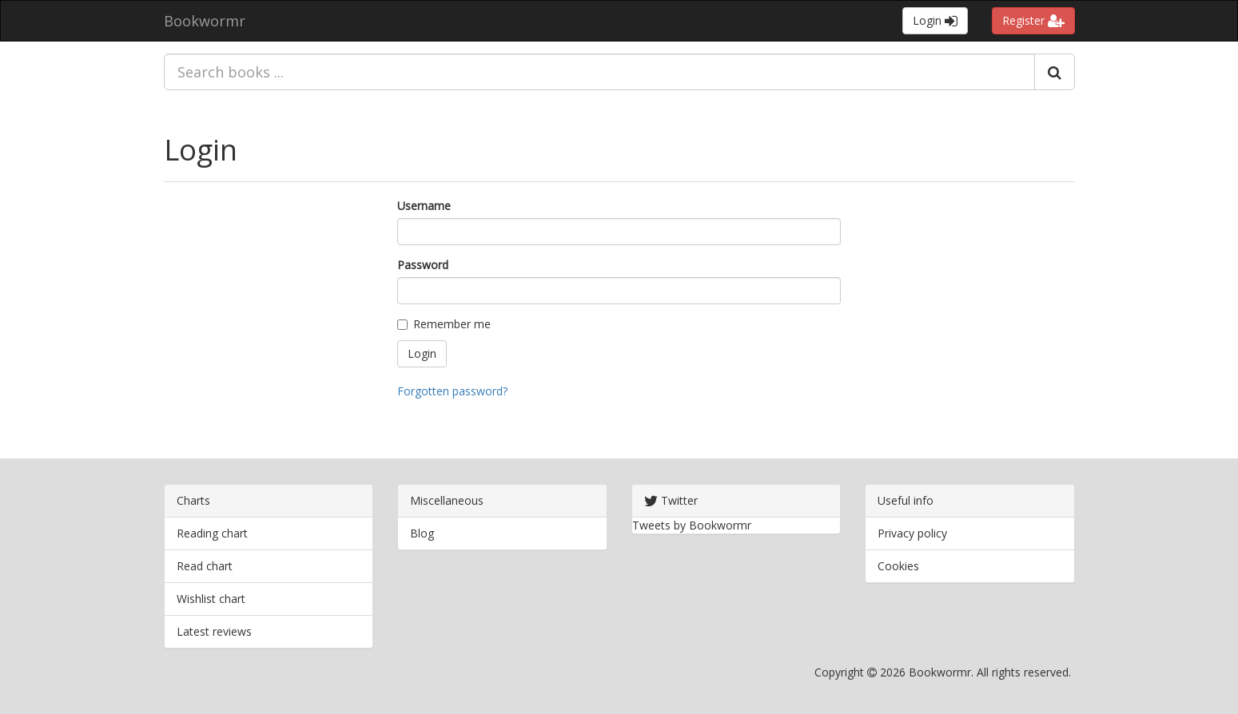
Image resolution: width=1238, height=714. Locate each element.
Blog (422, 533)
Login (935, 20)
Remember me (444, 323)
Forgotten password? (452, 391)
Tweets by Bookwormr (691, 525)
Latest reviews (214, 631)
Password (422, 264)
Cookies (898, 565)
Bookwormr (204, 20)
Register (1033, 20)
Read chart (205, 565)
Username (424, 205)
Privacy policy (912, 533)
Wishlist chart (211, 598)
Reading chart (212, 533)
